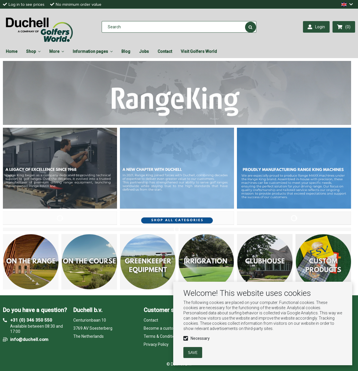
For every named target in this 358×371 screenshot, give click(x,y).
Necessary (200, 338)
